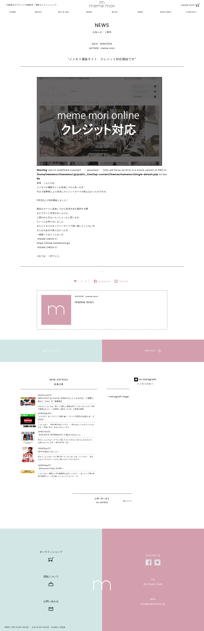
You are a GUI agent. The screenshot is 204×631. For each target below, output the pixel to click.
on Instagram (147, 379)
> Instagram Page (118, 396)
